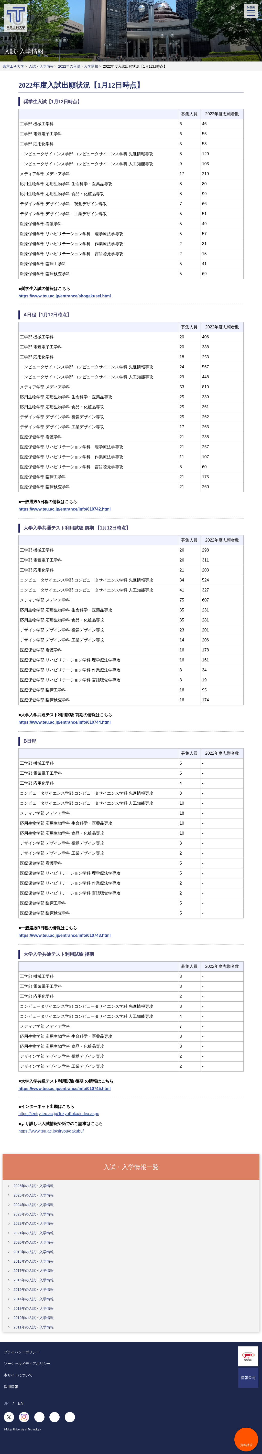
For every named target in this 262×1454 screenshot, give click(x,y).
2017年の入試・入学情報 (34, 1271)
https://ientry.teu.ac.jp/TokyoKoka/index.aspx (58, 1114)
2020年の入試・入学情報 (34, 1242)
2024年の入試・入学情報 (34, 1205)
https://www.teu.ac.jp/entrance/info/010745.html (64, 1088)
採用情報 (11, 1387)
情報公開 (248, 1378)
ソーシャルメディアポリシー (27, 1364)
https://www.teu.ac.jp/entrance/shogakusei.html (64, 296)
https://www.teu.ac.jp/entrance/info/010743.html (64, 935)
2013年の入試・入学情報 (34, 1308)
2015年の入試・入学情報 (34, 1289)
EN (21, 1403)
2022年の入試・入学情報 (78, 66)
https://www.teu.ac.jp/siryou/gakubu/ (51, 1131)
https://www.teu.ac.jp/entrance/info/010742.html (64, 509)
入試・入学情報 (41, 66)
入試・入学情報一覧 (131, 1166)
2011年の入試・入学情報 (34, 1327)
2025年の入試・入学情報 (34, 1195)
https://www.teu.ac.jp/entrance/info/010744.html (64, 722)
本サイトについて (18, 1375)
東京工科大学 (13, 66)
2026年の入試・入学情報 (34, 1186)
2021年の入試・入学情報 (34, 1233)
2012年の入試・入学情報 (34, 1318)
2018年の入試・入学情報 (34, 1261)
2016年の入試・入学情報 (34, 1280)
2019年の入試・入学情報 (34, 1252)
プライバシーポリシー (22, 1352)
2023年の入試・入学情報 (34, 1214)
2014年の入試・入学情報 (34, 1299)
